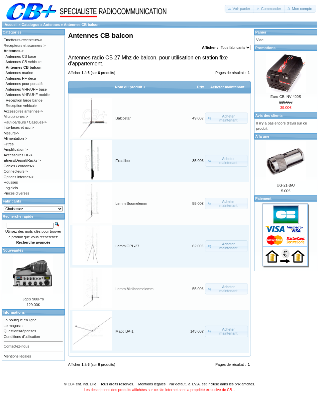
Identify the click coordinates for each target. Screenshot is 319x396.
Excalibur (123, 161)
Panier (260, 32)
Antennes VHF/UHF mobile (28, 95)
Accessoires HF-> (18, 155)
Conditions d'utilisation (22, 337)
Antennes (51, 25)
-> (14, 51)
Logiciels (11, 188)
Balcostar (123, 118)
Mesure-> (11, 133)
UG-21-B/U (286, 185)
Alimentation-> (15, 138)
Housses (11, 182)
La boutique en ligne (20, 320)
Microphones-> (16, 117)
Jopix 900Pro (33, 299)
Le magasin (13, 326)
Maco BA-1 (125, 331)
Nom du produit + (130, 87)
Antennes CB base (21, 56)
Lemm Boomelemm (131, 203)
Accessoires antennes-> (23, 111)
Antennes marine (19, 73)
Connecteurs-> (16, 171)
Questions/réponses (20, 331)
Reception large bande (24, 100)
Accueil (11, 25)
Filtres (9, 144)
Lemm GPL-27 (128, 246)
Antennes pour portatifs (25, 84)
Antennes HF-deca (21, 78)
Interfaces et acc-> (19, 127)
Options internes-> (19, 177)
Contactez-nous (16, 346)
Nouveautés (13, 250)
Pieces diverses (16, 193)
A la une (262, 136)
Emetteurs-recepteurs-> (23, 40)
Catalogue (30, 25)
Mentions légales (17, 356)
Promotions (265, 48)
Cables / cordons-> (19, 166)
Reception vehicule (21, 106)
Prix (200, 87)
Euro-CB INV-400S (285, 97)
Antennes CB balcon (82, 25)
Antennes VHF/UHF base (26, 89)
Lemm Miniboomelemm (135, 289)
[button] (239, 9)
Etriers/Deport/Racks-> (22, 160)
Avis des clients (269, 116)
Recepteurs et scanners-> (25, 45)
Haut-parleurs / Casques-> (25, 122)
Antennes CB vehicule (24, 62)
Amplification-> (16, 149)
